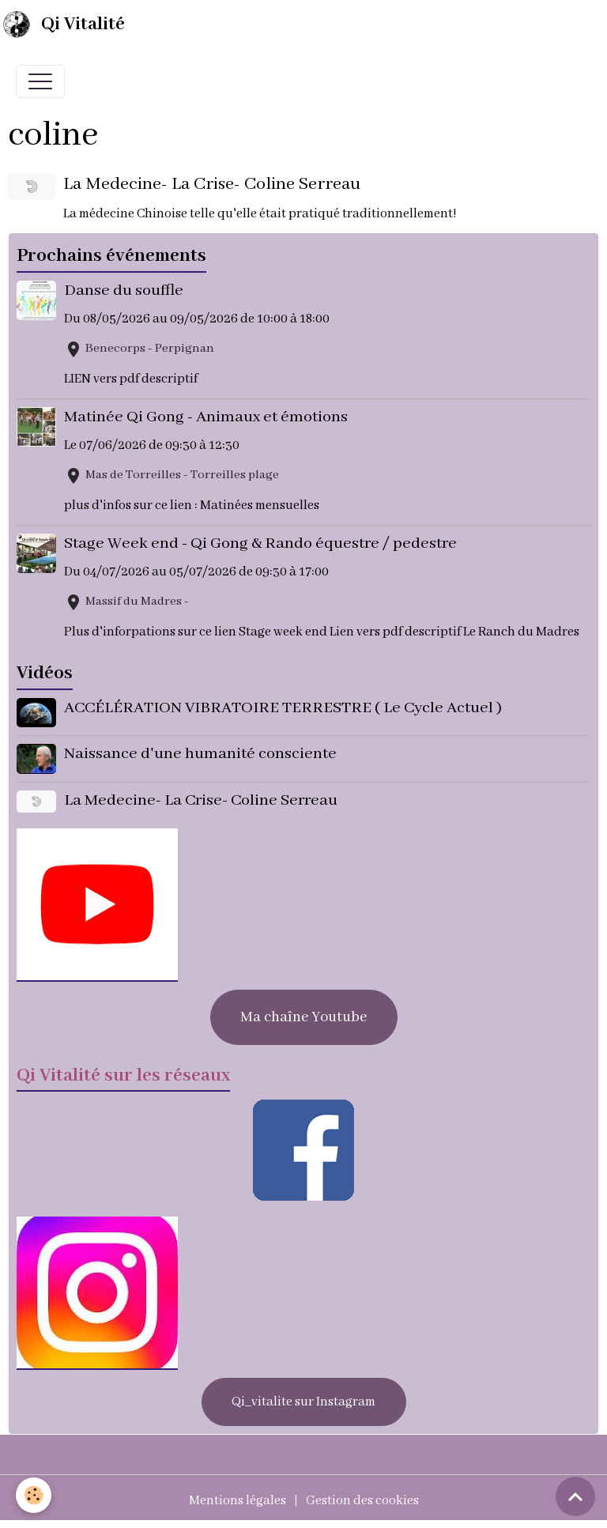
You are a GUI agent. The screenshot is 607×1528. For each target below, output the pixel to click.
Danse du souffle (123, 290)
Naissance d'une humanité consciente (200, 754)
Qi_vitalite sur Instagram (303, 1402)
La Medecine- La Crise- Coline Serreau (211, 184)
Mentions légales (237, 1500)
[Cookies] (33, 1495)
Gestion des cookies (362, 1500)
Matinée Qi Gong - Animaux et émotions (206, 417)
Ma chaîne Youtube (303, 1017)
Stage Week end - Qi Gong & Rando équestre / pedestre (260, 543)
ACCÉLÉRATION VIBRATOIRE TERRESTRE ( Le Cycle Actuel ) (283, 708)
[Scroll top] (575, 1496)
